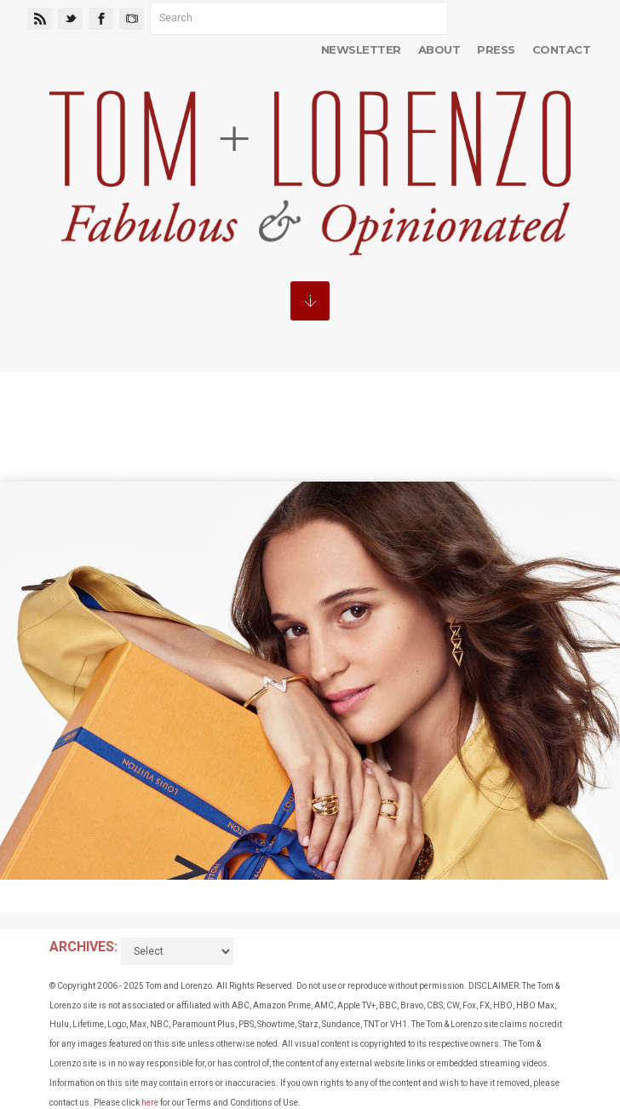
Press (495, 49)
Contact (561, 49)
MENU (310, 301)
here (149, 1102)
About (439, 49)
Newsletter (361, 49)
